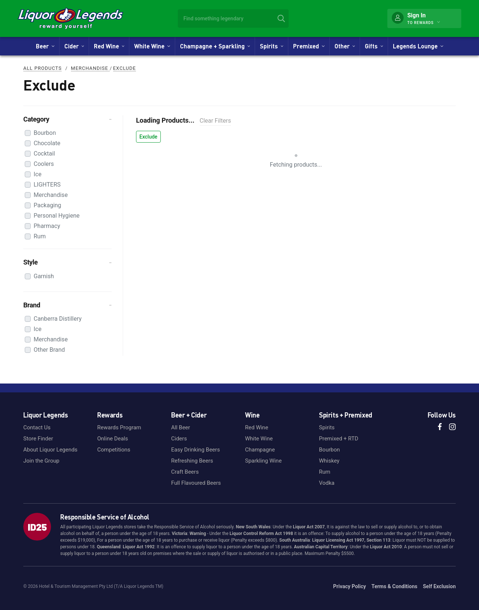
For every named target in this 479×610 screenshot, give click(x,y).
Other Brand (49, 349)
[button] (67, 119)
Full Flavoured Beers (196, 483)
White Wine (152, 46)
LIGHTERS (47, 184)
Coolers (44, 163)
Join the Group (41, 460)
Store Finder (38, 438)
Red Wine (109, 46)
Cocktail (44, 153)
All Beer (180, 427)
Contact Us (37, 427)
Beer (45, 46)
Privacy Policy (349, 586)
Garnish (44, 276)
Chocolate (47, 143)
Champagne (260, 449)
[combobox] (233, 18)
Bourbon (45, 132)
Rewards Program (119, 427)
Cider (74, 46)
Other (344, 46)
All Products (42, 68)
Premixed (308, 46)
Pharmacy (47, 225)
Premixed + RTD (338, 438)
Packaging (47, 205)
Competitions (113, 449)
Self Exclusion (439, 586)
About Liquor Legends (50, 449)
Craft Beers (185, 471)
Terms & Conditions (394, 586)
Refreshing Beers (192, 460)
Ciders (179, 438)
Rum (40, 236)
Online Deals (112, 438)
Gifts (374, 46)
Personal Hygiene (56, 215)
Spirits (271, 46)
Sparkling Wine (263, 460)
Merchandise (90, 68)
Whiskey (329, 460)
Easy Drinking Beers (195, 449)
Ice (37, 174)
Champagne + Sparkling (215, 46)
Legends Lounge (418, 46)
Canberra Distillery (58, 318)
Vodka (326, 483)
